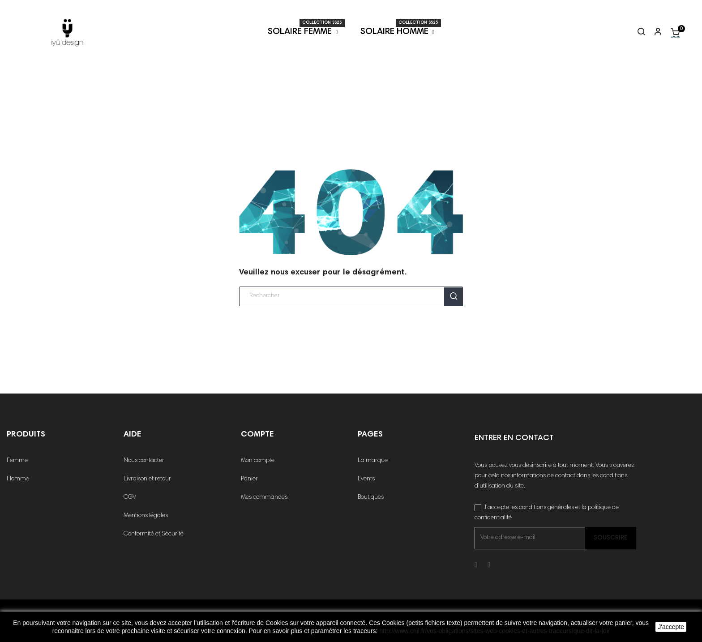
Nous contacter (144, 461)
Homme (18, 479)
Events (366, 479)
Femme (17, 461)
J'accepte (671, 626)
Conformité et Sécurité (154, 534)
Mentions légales (146, 516)
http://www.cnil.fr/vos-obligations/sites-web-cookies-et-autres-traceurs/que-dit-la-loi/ (494, 630)
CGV (130, 497)
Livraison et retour (147, 479)
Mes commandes (264, 497)
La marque (373, 461)
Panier (249, 479)
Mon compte (257, 461)
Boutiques (371, 497)
